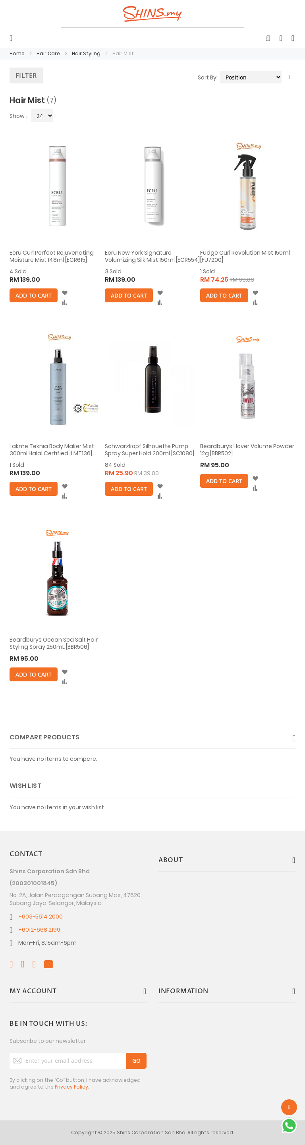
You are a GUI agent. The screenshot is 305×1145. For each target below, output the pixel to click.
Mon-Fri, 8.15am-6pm (47, 943)
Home (18, 53)
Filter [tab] (26, 75)
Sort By (207, 77)
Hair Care (49, 53)
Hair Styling (87, 53)
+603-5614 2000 (40, 917)
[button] (64, 293)
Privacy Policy (71, 1086)
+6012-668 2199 (39, 930)
